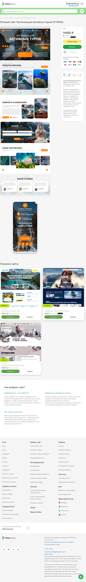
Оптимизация (34, 470)
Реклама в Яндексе (64, 450)
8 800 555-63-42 (72, 4)
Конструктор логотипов (66, 466)
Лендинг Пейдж (7, 494)
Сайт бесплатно (7, 518)
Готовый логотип (64, 478)
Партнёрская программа (10, 514)
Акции (32, 507)
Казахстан (63, 507)
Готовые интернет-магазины (39, 454)
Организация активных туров (10, 311)
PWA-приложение (64, 470)
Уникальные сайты (36, 446)
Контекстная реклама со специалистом (38, 491)
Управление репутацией (38, 478)
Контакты (5, 466)
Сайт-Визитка (6, 490)
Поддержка (5, 470)
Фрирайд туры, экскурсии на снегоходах (57, 311)
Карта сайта (48, 554)
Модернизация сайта (37, 458)
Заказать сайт (74, 5)
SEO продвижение (37, 462)
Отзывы (4, 462)
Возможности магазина (10, 478)
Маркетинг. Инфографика (66, 490)
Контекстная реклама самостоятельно (37, 498)
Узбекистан (63, 511)
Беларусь (62, 503)
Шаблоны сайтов (36, 450)
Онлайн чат (62, 458)
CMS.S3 (4, 458)
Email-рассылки (63, 462)
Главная (61, 446)
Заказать (72, 47)
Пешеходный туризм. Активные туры (13, 365)
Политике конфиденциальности (55, 542)
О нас (4, 450)
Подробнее (30, 317)
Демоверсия (10, 317)
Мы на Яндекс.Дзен (64, 494)
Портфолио (6, 454)
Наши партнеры (7, 510)
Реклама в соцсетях (36, 503)
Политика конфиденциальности (55, 552)
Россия (62, 515)
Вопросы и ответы (8, 474)
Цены (4, 446)
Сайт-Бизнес (6, 498)
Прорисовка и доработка (66, 482)
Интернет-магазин (8, 502)
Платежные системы (9, 482)
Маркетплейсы (36, 512)
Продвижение (35, 466)
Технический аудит (36, 482)
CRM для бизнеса (64, 454)
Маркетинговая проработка (39, 474)
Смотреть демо (72, 41)
